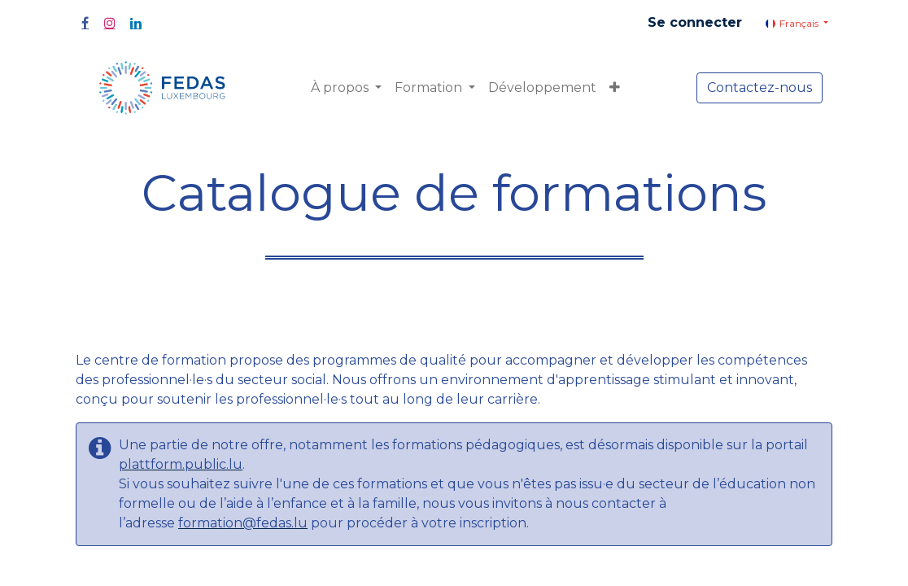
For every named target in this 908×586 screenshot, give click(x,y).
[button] (614, 88)
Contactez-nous (759, 87)
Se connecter (695, 22)
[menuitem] (542, 88)
